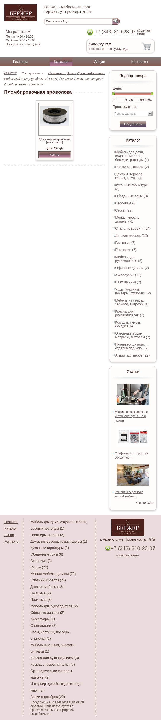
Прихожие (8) (125, 250)
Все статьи (144, 502)
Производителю (91, 73)
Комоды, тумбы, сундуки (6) (128, 324)
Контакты (139, 62)
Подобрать (133, 124)
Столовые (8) (126, 203)
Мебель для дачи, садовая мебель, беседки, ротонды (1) (132, 156)
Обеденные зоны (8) (131, 196)
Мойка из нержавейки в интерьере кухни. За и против (131, 416)
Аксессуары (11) (128, 275)
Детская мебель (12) (131, 235)
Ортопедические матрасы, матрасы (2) (132, 335)
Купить (54, 154)
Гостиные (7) (125, 243)
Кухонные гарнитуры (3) (49, 548)
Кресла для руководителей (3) (129, 313)
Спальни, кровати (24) (133, 228)
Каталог (61, 62)
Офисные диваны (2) (132, 268)
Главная (20, 62)
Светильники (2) (128, 282)
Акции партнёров (88, 79)
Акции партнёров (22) (132, 355)
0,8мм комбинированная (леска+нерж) (54, 141)
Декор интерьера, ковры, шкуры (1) (129, 176)
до (131, 99)
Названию (57, 73)
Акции (99, 62)
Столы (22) (124, 210)
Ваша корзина (100, 44)
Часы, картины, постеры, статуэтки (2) (133, 291)
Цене (71, 73)
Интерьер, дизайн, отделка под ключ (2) (132, 346)
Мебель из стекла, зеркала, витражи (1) (132, 302)
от (114, 99)
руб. (148, 99)
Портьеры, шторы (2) (132, 167)
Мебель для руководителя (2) (128, 259)
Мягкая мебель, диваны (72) (127, 219)
